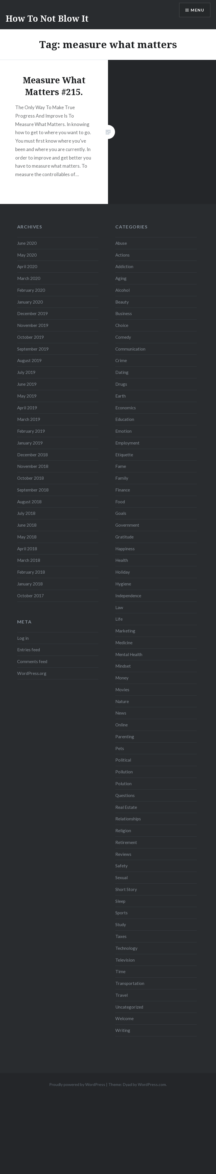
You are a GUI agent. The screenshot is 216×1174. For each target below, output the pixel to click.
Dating (122, 372)
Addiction (124, 266)
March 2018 (28, 560)
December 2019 (32, 313)
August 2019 (29, 360)
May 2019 (27, 395)
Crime (121, 360)
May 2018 (27, 536)
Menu (197, 10)
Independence (128, 595)
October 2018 (30, 478)
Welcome (124, 1018)
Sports (121, 912)
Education (124, 419)
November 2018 (32, 466)
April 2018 (27, 548)
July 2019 (26, 372)
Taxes (121, 936)
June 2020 (27, 243)
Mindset (123, 665)
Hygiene (123, 583)
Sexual (121, 877)
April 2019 (27, 407)
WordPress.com (152, 1084)
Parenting (124, 736)
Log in (23, 638)
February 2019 (31, 431)
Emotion (123, 431)
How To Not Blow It (47, 18)
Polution (123, 783)
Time (120, 971)
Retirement (126, 842)
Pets (119, 748)
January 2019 (30, 442)
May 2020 (27, 254)
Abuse (121, 243)
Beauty (122, 301)
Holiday (122, 571)
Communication (130, 348)
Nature (122, 701)
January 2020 (30, 301)
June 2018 (27, 524)
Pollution (124, 771)
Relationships (128, 818)
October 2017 (30, 595)
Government (127, 524)
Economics (125, 407)
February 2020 (31, 290)
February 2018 (31, 571)
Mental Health (128, 654)
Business (123, 313)
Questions (125, 795)
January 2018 (30, 583)
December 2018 (32, 454)
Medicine (123, 642)
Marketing (125, 630)
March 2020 (28, 278)
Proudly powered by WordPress (77, 1084)
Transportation (129, 983)
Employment (127, 442)
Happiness (125, 548)
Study (120, 924)
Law (119, 607)
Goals (120, 513)
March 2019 (28, 419)
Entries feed (28, 649)
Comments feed (32, 661)
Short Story (126, 889)
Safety (121, 865)
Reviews (123, 854)
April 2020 (27, 266)
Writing (122, 1030)
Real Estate (126, 807)
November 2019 (32, 325)
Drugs (121, 384)
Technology (126, 948)
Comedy (123, 337)
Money (122, 677)
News (120, 712)
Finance (122, 489)
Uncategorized (129, 1006)
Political (123, 759)
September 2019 (33, 348)
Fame (120, 466)
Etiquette (124, 454)
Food (120, 501)
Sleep (120, 901)
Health (121, 560)
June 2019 (27, 384)
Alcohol (122, 290)
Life (119, 618)
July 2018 (26, 513)
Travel (121, 995)
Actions (122, 254)
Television (125, 959)
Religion (123, 830)
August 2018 (29, 501)
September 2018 (33, 489)
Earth (120, 395)
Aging (121, 278)
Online (121, 724)
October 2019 (30, 337)
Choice (121, 325)
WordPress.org (31, 673)
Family (121, 478)
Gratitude (124, 536)
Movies (122, 689)
